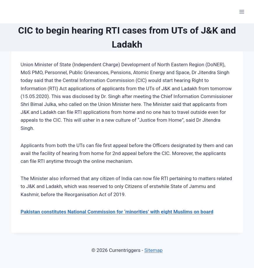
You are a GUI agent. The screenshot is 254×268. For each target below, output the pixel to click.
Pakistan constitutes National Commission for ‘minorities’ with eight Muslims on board (117, 212)
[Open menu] (241, 11)
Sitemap (153, 250)
